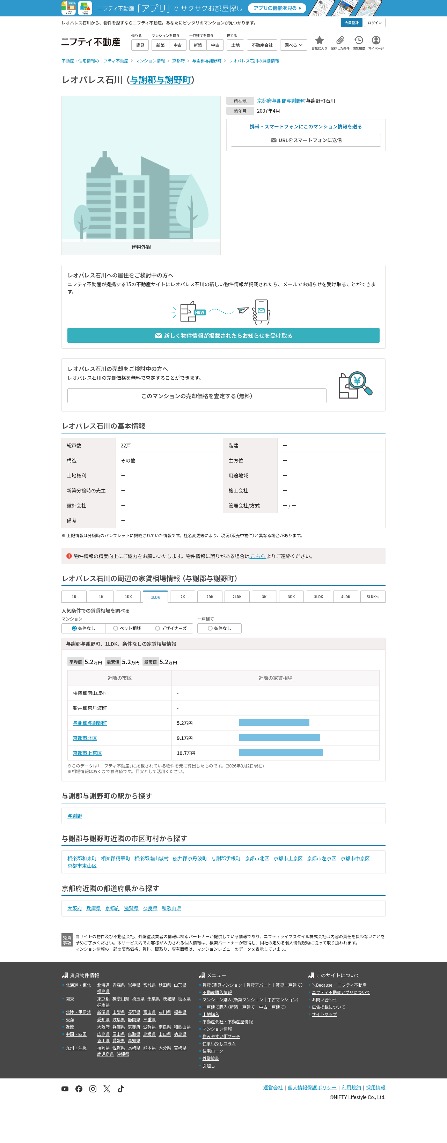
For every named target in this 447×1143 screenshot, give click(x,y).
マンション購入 (217, 999)
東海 (70, 1019)
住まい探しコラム (219, 1043)
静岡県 (134, 1019)
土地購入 (211, 1014)
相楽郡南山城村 (151, 858)
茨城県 (169, 998)
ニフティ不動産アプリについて (341, 992)
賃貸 (207, 985)
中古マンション (282, 999)
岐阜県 (118, 1019)
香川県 (103, 1040)
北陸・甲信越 (78, 1012)
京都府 (264, 100)
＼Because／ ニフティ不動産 (339, 985)
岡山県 (118, 1034)
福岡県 (103, 1048)
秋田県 (165, 985)
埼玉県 (138, 998)
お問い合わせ (324, 999)
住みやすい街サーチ (221, 1036)
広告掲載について (328, 1007)
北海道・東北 (78, 985)
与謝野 (74, 815)
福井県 (180, 1012)
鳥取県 (134, 1034)
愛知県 (103, 1019)
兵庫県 (93, 908)
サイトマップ (324, 1014)
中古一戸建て (271, 1007)
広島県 (103, 1034)
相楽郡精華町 (115, 858)
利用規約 (351, 1087)
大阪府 (74, 908)
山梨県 (118, 1012)
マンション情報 (217, 1029)
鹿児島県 (105, 1054)
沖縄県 (123, 1054)
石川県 (165, 1012)
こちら (257, 555)
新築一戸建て (242, 1007)
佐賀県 (118, 1048)
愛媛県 (118, 1040)
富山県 (149, 1012)
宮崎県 (180, 1048)
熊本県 (149, 1048)
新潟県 (103, 1012)
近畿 (70, 1027)
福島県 (103, 991)
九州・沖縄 (76, 1048)
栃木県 (184, 998)
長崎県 (134, 1048)
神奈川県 (120, 998)
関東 (70, 998)
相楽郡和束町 (82, 858)
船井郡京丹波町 (190, 858)
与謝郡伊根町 (226, 858)
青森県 (118, 985)
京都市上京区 (87, 752)
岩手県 (134, 985)
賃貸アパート (259, 985)
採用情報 (376, 1087)
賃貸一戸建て (288, 985)
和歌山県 (171, 908)
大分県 (165, 1048)
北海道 (103, 985)
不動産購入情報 (217, 992)
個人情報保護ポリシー (312, 1087)
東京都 (103, 998)
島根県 (149, 1034)
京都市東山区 (82, 865)
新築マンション (248, 999)
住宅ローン (213, 1051)
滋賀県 (131, 908)
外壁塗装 (211, 1058)
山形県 (180, 985)
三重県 (149, 1019)
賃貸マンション (227, 985)
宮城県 (149, 985)
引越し (209, 1065)
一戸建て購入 (215, 1007)
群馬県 (103, 1005)
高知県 (134, 1040)
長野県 (134, 1012)
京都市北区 (85, 737)
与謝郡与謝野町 (160, 79)
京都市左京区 (321, 858)
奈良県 (150, 908)
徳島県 (180, 1034)
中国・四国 (76, 1034)
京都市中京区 (355, 858)
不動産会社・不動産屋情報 (228, 1021)
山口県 (165, 1034)
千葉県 (153, 998)
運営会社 (273, 1087)
